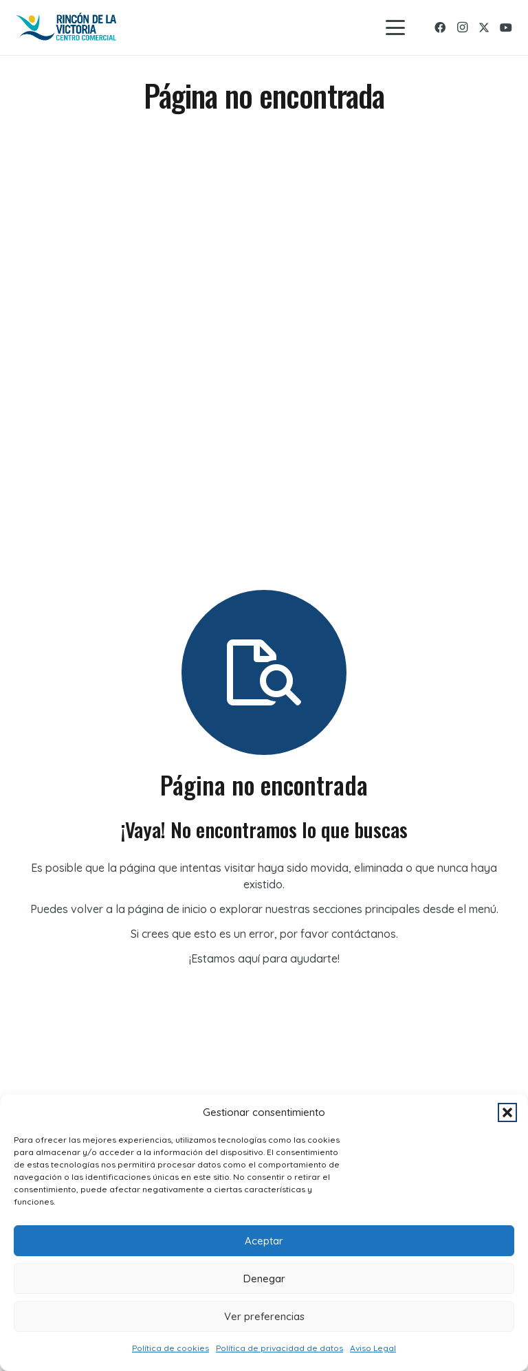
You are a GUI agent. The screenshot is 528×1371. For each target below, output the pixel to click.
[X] (484, 28)
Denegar (264, 1278)
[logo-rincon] (67, 27)
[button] (507, 1112)
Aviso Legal (373, 1348)
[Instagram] (462, 28)
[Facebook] (440, 28)
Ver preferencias (264, 1316)
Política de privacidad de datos (279, 1348)
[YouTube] (506, 28)
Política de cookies (170, 1348)
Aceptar (264, 1240)
